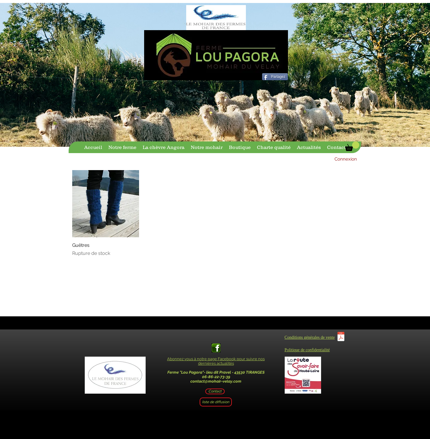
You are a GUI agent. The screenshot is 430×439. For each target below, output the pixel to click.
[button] (352, 146)
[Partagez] (275, 76)
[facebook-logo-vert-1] (216, 348)
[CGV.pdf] (341, 337)
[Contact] (215, 391)
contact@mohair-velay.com (215, 381)
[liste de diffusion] (216, 402)
